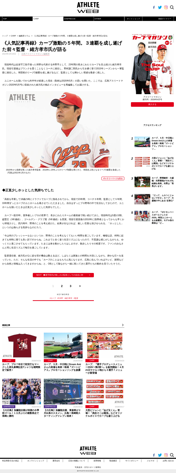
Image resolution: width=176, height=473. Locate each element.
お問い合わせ (168, 461)
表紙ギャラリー (164, 19)
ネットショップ (133, 19)
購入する (152, 104)
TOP (5, 19)
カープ (53, 298)
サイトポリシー (131, 461)
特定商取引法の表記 (10, 461)
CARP (36, 19)
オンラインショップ (35, 461)
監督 (76, 298)
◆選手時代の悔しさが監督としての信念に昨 (63, 275)
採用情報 (97, 461)
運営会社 (56, 461)
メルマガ (150, 461)
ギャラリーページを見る (113, 179)
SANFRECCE (70, 19)
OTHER (98, 19)
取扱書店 (113, 461)
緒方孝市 (68, 298)
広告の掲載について (76, 461)
